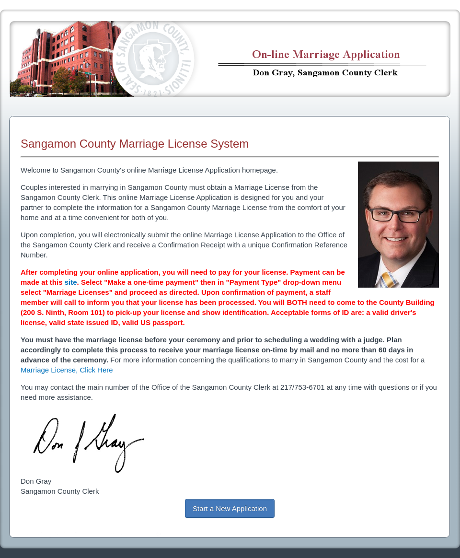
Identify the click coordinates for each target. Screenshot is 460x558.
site (71, 282)
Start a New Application (230, 508)
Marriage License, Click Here (67, 370)
